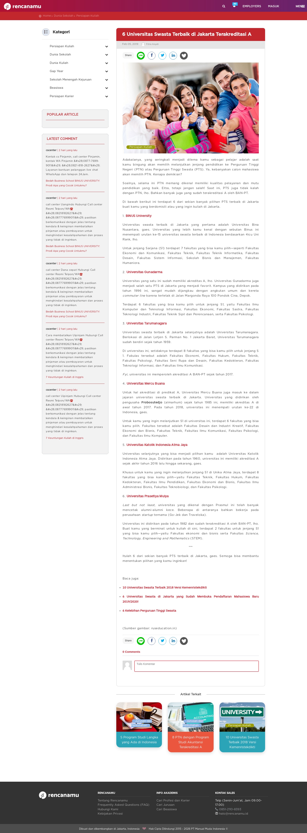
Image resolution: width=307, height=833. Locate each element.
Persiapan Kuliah (87, 15)
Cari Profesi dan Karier (173, 799)
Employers (252, 6)
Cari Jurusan (165, 803)
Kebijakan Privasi (110, 812)
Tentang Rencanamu (113, 799)
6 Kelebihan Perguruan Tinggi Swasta (149, 609)
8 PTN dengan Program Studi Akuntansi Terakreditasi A (190, 741)
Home (47, 15)
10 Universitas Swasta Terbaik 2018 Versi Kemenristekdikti (165, 586)
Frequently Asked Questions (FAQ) (123, 803)
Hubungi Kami (108, 808)
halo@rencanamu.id (231, 812)
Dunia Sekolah (63, 15)
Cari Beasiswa (166, 808)
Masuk (273, 6)
